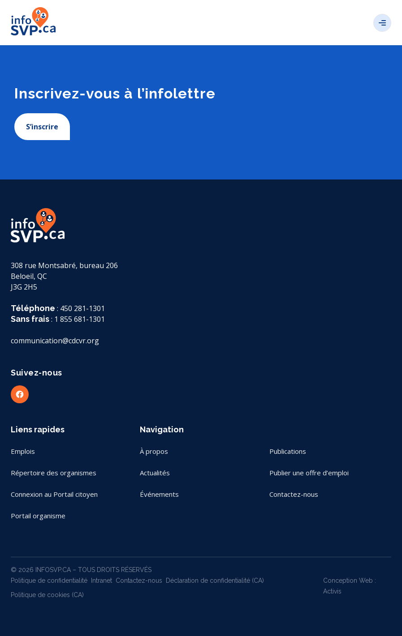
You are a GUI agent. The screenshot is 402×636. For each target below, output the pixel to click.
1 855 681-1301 (79, 319)
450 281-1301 (82, 308)
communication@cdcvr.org (55, 341)
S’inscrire (42, 127)
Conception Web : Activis (349, 586)
